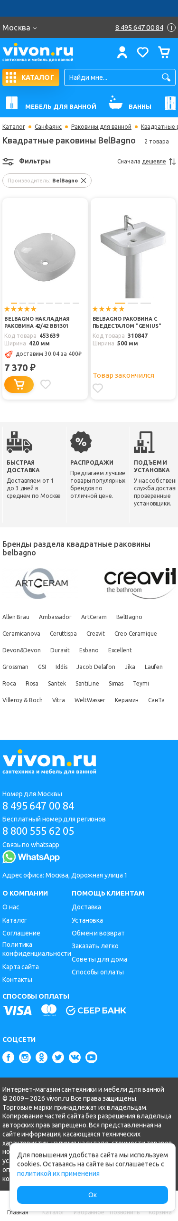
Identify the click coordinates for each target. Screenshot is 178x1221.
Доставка (86, 907)
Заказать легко (95, 946)
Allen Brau (15, 617)
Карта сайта (20, 967)
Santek (57, 683)
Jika (130, 667)
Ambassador (55, 617)
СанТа (156, 700)
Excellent (120, 650)
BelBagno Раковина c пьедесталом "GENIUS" (127, 322)
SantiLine (87, 683)
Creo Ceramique (135, 633)
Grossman (15, 667)
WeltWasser (90, 700)
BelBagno (129, 617)
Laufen (154, 667)
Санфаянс (48, 127)
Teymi (141, 683)
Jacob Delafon (95, 667)
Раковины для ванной (101, 127)
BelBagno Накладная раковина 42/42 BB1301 (37, 322)
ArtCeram (94, 617)
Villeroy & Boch (22, 700)
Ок (92, 1195)
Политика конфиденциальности (36, 949)
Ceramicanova (21, 633)
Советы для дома (99, 959)
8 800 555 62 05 (38, 831)
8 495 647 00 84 (38, 805)
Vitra (59, 700)
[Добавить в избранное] (45, 384)
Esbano (88, 650)
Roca (9, 683)
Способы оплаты (98, 972)
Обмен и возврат (98, 933)
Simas (116, 683)
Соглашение (21, 933)
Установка (87, 920)
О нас (10, 907)
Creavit (95, 633)
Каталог (13, 127)
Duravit (60, 650)
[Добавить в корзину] (19, 384)
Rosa (32, 683)
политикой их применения (58, 1173)
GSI (42, 667)
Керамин (127, 700)
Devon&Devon (21, 650)
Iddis (61, 667)
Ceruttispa (63, 633)
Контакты (17, 979)
